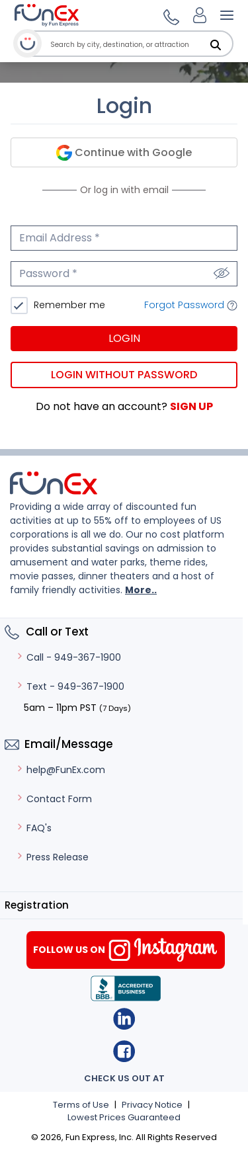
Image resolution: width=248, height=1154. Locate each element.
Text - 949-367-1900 (70, 686)
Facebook (124, 1051)
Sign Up (191, 406)
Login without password (124, 374)
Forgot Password (190, 304)
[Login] (200, 15)
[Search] (215, 45)
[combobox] (139, 45)
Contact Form (54, 798)
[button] (169, 15)
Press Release (52, 857)
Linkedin (124, 1019)
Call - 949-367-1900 (68, 657)
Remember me (68, 304)
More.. (141, 590)
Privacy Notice (152, 1104)
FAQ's (34, 828)
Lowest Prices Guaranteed (124, 1117)
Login (124, 338)
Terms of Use (81, 1104)
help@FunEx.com (60, 769)
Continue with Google (124, 153)
